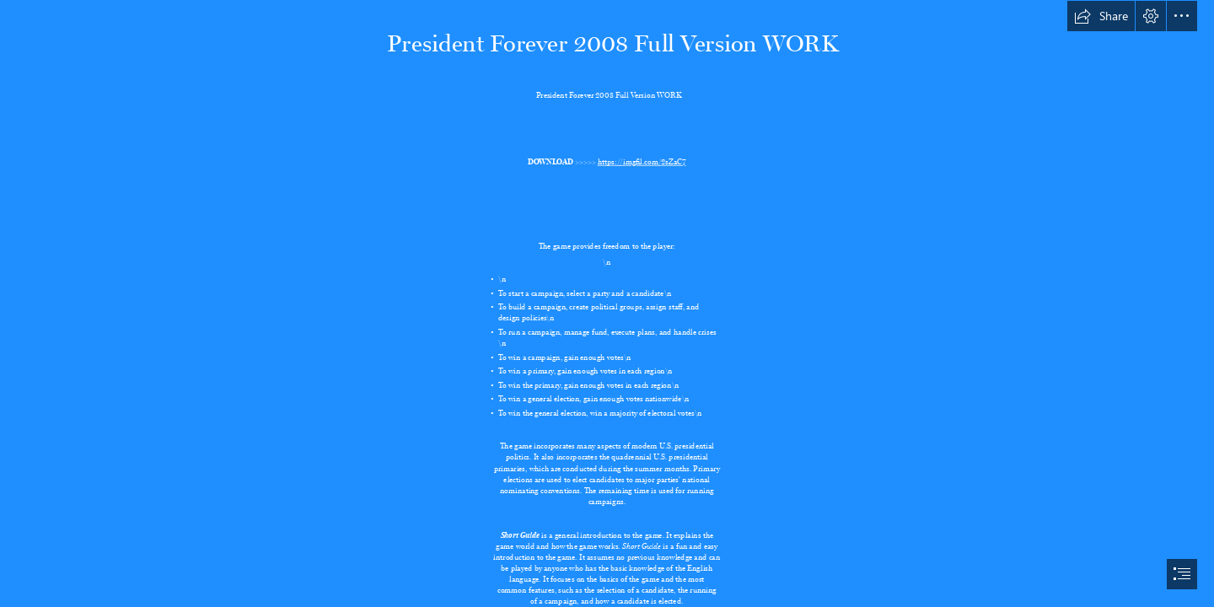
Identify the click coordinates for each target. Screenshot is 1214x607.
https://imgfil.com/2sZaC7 (642, 159)
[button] (1101, 16)
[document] (607, 303)
